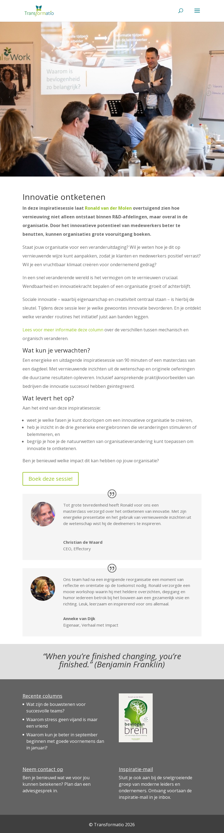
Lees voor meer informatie (50, 330)
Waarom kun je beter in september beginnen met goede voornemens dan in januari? (65, 741)
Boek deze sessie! (50, 478)
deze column (90, 330)
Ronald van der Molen (108, 208)
